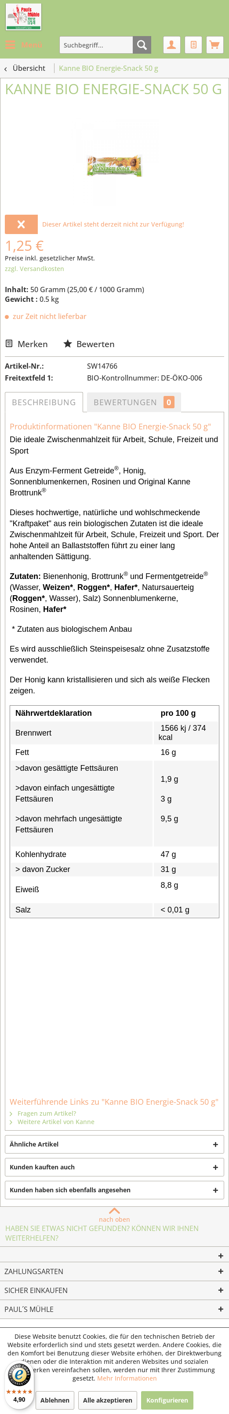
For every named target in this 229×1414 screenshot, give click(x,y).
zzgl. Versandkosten (34, 268)
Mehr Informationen (127, 1378)
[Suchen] (142, 45)
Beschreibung (44, 402)
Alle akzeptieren (107, 1400)
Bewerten (89, 344)
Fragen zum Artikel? (43, 1113)
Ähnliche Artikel (34, 1144)
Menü (23, 44)
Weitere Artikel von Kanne (52, 1121)
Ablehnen (54, 1400)
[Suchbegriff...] (105, 45)
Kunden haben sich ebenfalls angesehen (70, 1190)
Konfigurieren (167, 1400)
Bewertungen (134, 402)
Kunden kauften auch (42, 1167)
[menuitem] (23, 45)
